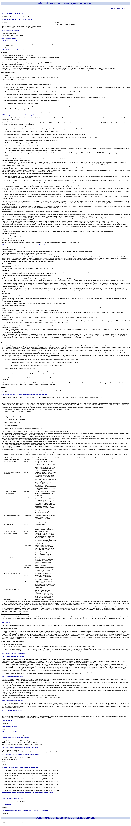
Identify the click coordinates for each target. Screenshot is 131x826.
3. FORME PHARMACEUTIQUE (10, 30)
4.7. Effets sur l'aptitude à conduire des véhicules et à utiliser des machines (24, 394)
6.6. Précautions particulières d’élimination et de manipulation (20, 747)
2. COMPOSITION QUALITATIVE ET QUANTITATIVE (16, 19)
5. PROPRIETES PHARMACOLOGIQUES (13, 653)
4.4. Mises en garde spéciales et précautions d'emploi (17, 115)
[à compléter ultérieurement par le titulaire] (14, 796)
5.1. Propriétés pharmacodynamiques (12, 656)
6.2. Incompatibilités (7, 720)
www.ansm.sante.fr (7, 620)
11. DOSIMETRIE (6, 804)
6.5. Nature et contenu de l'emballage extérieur (15, 737)
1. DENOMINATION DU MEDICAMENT (12, 13)
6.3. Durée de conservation (9, 726)
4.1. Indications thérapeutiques (10, 41)
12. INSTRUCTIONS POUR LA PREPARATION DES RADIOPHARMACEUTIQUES (25, 810)
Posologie (4, 52)
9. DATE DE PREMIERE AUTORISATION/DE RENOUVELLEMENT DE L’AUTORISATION (27, 793)
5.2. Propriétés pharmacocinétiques (12, 676)
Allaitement (4, 379)
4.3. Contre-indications (8, 82)
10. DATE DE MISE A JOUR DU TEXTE (12, 798)
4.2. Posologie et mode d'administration (13, 50)
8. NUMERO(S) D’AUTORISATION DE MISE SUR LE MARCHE (19, 767)
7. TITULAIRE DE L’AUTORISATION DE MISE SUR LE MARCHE (20, 754)
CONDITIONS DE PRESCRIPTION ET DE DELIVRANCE (65, 818)
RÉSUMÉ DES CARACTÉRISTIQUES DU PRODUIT (65, 3)
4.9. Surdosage (5, 622)
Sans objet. (5, 723)
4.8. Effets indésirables (8, 400)
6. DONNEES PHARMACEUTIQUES (11, 710)
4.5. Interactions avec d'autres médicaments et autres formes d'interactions (24, 244)
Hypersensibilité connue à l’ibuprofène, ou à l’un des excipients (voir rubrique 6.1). (28, 84)
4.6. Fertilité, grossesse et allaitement (12, 340)
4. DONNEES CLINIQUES (8, 38)
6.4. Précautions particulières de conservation (15, 732)
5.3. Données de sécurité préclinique (12, 700)
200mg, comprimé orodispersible (25, 397)
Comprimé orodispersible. (9, 33)
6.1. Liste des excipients (8, 713)
